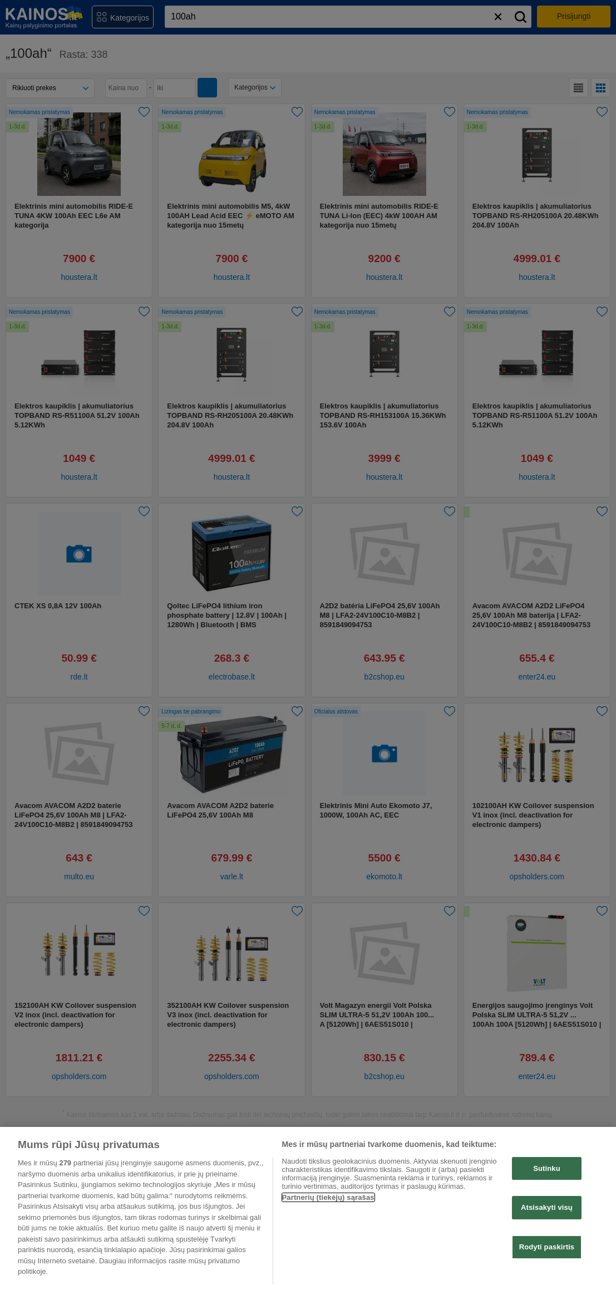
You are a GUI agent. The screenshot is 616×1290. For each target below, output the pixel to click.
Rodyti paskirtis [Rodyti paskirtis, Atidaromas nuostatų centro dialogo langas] (547, 1247)
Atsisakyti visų (547, 1207)
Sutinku (546, 1168)
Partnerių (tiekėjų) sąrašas (328, 1197)
